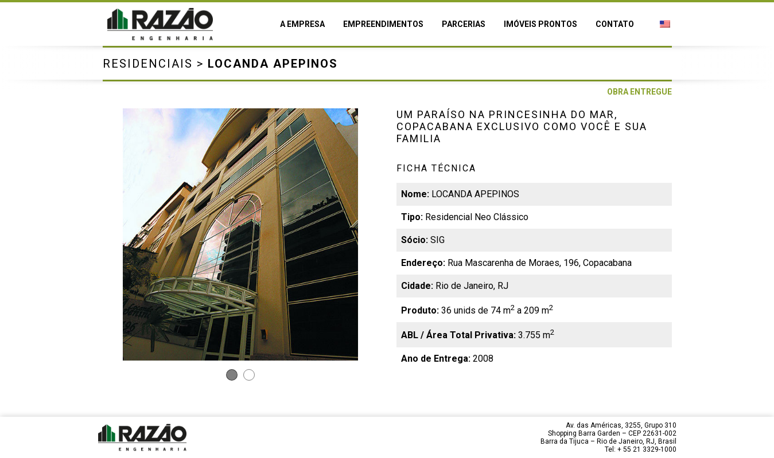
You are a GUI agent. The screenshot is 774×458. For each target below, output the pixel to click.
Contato (615, 24)
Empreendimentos (383, 24)
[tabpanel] (240, 234)
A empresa (302, 24)
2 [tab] (249, 375)
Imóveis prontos (540, 24)
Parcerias (463, 24)
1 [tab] (232, 375)
